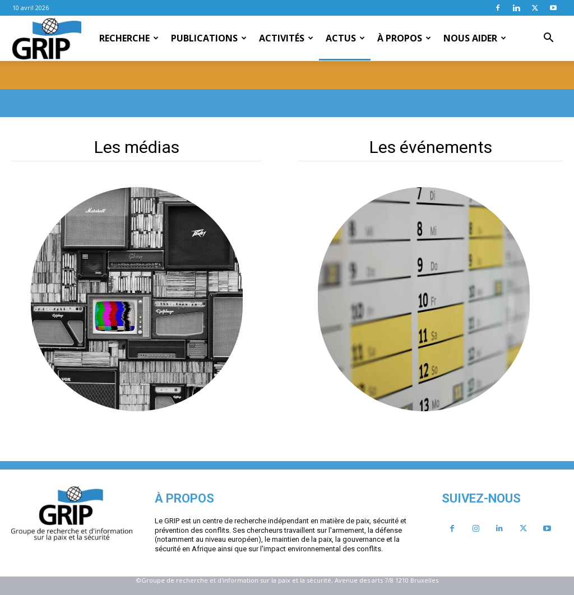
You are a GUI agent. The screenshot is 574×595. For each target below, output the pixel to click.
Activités (286, 38)
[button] (548, 38)
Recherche (129, 38)
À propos (404, 38)
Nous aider (474, 38)
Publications (209, 38)
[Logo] (46, 38)
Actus (345, 38)
